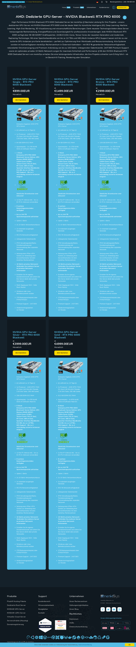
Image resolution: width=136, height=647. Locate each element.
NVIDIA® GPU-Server (16, 610)
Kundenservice (104, 7)
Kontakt (41, 613)
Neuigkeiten (43, 610)
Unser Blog (74, 610)
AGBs (71, 623)
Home (64, 7)
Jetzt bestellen (21, 100)
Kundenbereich (44, 602)
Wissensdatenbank (46, 606)
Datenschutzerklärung (78, 627)
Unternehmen (91, 7)
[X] (108, 610)
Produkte (76, 7)
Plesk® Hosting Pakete (16, 602)
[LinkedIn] (120, 610)
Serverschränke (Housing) (17, 621)
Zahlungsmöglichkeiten (79, 606)
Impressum (74, 620)
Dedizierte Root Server (16, 606)
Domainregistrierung (15, 625)
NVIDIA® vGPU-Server (16, 613)
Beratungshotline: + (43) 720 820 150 (122, 2)
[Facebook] (103, 610)
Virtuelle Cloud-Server (16, 617)
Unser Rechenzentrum (35, 2)
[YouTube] (114, 610)
